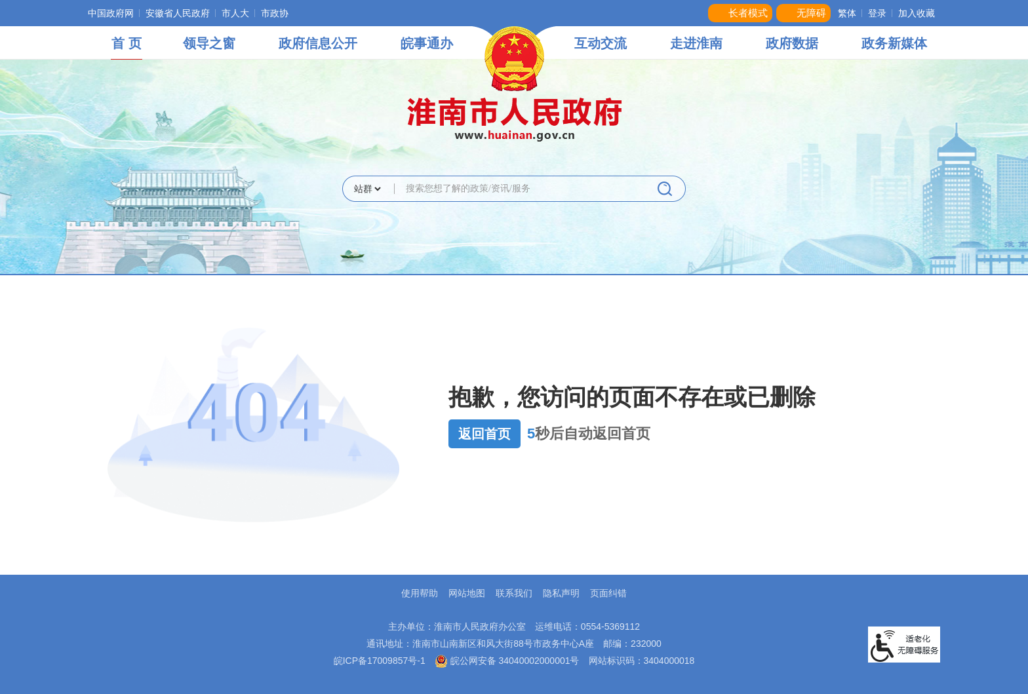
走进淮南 (696, 43)
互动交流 (600, 43)
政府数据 (792, 43)
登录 (877, 13)
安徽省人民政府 (178, 13)
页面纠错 (608, 593)
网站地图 (466, 593)
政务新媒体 (894, 43)
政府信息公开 (318, 43)
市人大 (235, 13)
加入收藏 (916, 13)
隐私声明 (561, 593)
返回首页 (484, 434)
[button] (740, 13)
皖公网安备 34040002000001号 (507, 660)
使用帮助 (419, 593)
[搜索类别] (367, 189)
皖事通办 (427, 43)
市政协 (274, 13)
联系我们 (514, 593)
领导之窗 (209, 43)
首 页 (126, 43)
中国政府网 (111, 13)
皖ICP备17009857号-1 (379, 660)
